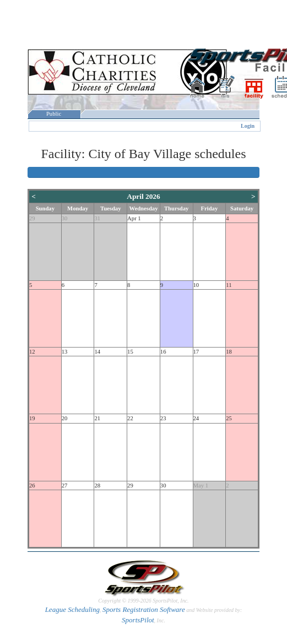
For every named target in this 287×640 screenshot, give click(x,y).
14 (97, 352)
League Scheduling (72, 609)
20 (65, 418)
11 (228, 285)
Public (54, 114)
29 (32, 218)
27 (65, 485)
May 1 (201, 485)
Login (247, 126)
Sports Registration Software (143, 609)
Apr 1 (134, 218)
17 (196, 352)
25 (229, 418)
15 (130, 352)
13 (65, 352)
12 (32, 352)
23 (163, 418)
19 (32, 418)
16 (163, 352)
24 (196, 418)
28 (97, 485)
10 (196, 285)
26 (32, 485)
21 (97, 418)
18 (229, 352)
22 (130, 418)
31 (97, 218)
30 (65, 218)
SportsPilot (138, 620)
